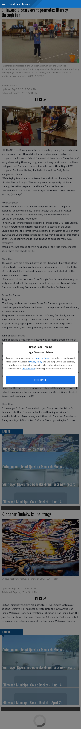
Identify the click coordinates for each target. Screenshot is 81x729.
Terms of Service (43, 358)
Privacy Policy (35, 361)
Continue (40, 380)
